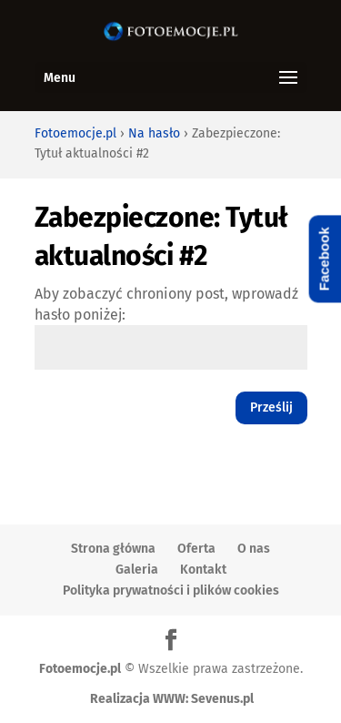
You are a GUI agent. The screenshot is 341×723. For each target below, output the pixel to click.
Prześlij (271, 407)
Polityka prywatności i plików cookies (171, 590)
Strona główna (113, 548)
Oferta (196, 548)
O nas (253, 548)
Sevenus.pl (222, 699)
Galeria (136, 569)
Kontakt (203, 569)
